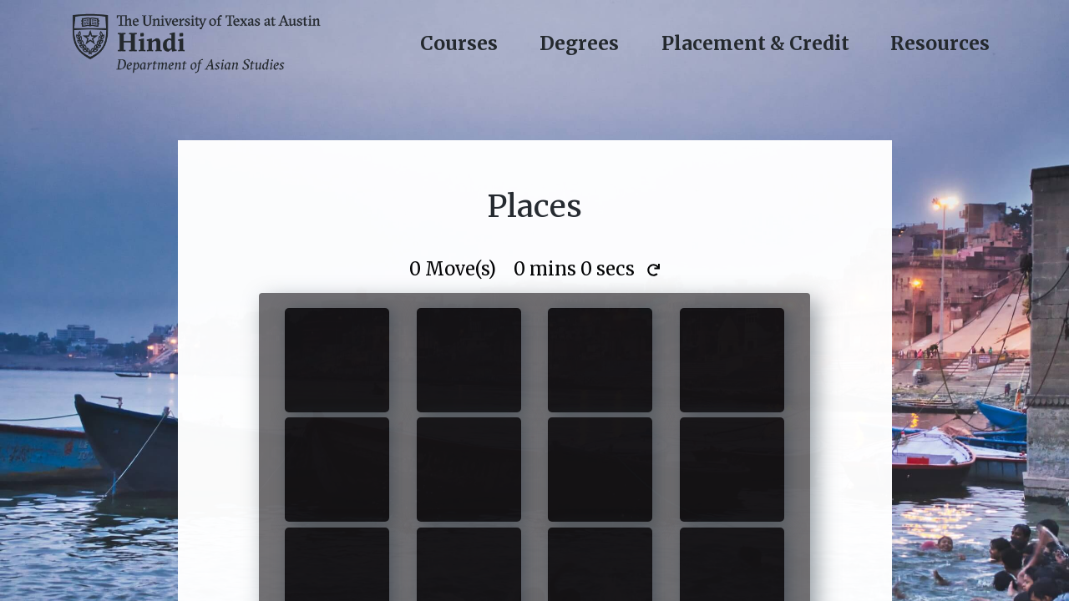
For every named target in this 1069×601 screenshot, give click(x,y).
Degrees (579, 43)
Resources (940, 43)
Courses (459, 43)
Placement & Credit (755, 43)
